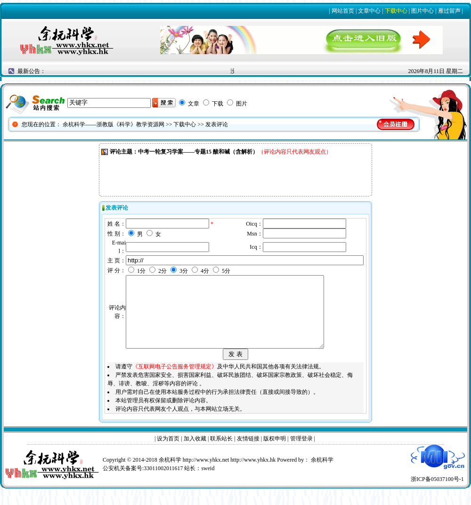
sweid (207, 482)
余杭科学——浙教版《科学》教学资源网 (113, 124)
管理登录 (301, 452)
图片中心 (422, 11)
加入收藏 (195, 452)
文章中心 (369, 11)
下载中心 (396, 11)
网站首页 (343, 11)
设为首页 (168, 452)
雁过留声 (449, 11)
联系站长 (221, 452)
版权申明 (274, 452)
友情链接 (248, 452)
